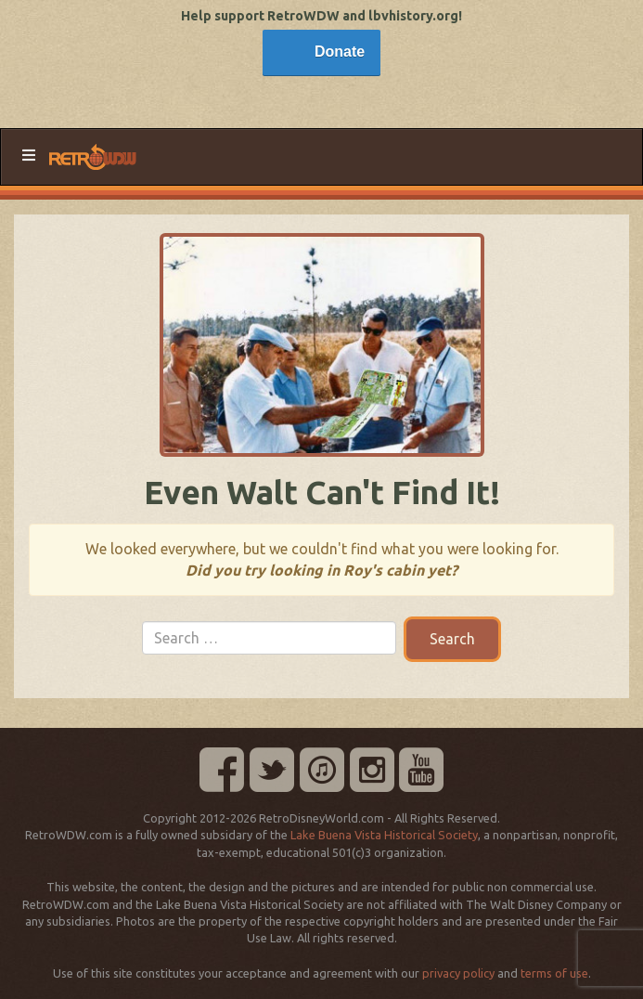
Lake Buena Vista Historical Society (384, 834)
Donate (340, 51)
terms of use (554, 973)
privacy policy (458, 973)
